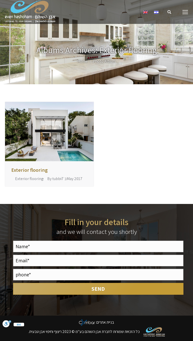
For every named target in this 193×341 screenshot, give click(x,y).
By (54, 178)
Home (82, 61)
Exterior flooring (29, 170)
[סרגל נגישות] (7, 324)
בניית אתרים (105, 322)
